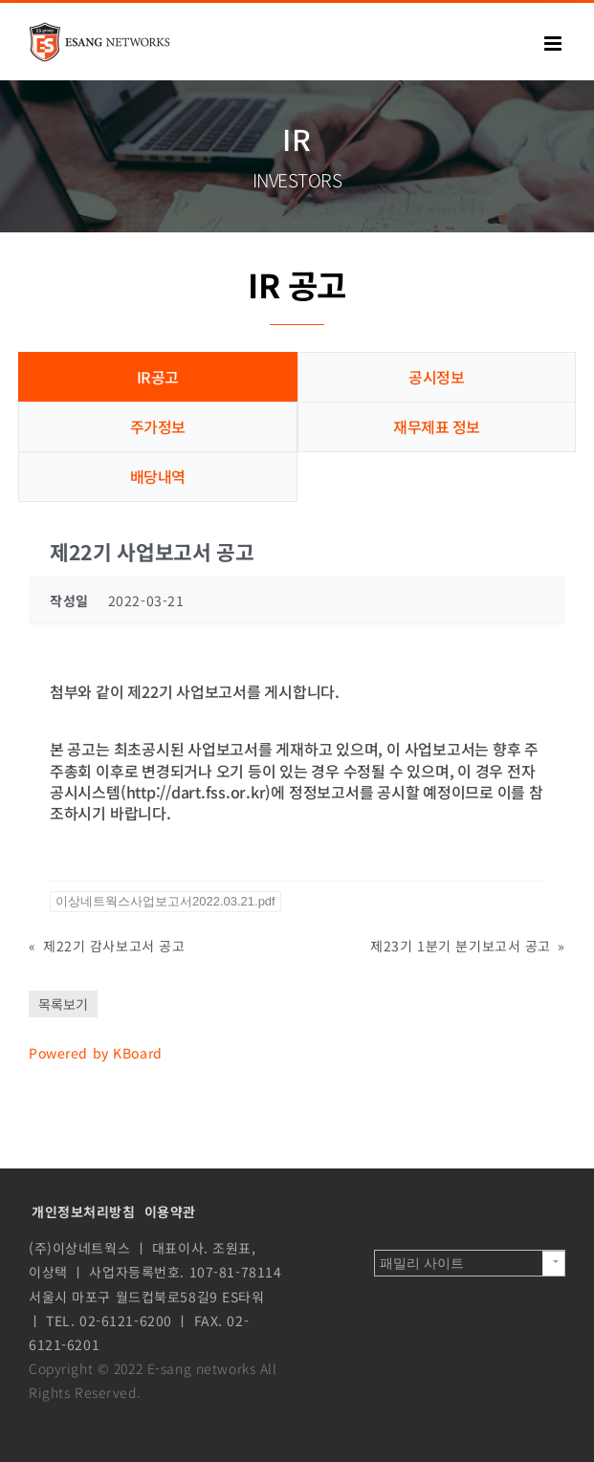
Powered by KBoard (96, 1052)
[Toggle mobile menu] (554, 43)
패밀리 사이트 (422, 1263)
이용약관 (170, 1211)
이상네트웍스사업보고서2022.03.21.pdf (165, 901)
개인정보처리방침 (84, 1211)
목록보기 (63, 1004)
